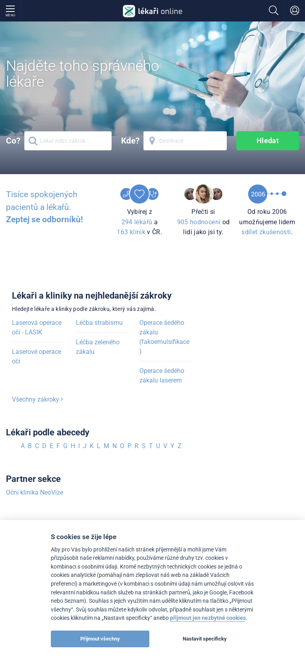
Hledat (268, 140)
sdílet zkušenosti (266, 232)
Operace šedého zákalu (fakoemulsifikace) (164, 337)
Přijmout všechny (100, 639)
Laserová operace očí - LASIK (37, 327)
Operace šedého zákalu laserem (161, 375)
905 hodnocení (199, 222)
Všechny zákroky (37, 399)
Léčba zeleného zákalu (98, 346)
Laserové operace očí (36, 356)
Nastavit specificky (205, 639)
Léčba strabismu (99, 322)
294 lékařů (137, 222)
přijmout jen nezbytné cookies (208, 618)
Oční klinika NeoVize (34, 492)
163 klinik (131, 232)
